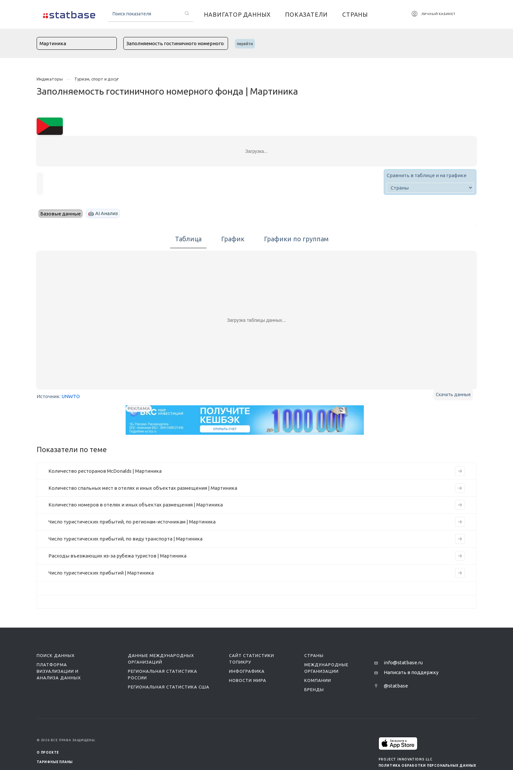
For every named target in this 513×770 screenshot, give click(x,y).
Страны (314, 655)
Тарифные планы (55, 762)
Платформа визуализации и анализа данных (59, 671)
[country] (430, 188)
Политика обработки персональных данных (427, 765)
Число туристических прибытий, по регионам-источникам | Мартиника (132, 521)
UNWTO (71, 396)
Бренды (314, 689)
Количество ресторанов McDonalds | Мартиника (105, 471)
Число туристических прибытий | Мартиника (101, 573)
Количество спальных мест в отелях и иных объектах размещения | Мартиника (142, 488)
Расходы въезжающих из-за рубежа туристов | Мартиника (117, 556)
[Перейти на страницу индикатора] (460, 471)
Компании (317, 680)
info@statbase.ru (403, 662)
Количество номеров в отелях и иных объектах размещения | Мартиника (135, 504)
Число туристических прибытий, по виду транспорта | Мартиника (125, 538)
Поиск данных (56, 655)
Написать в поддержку (411, 672)
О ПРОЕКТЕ (48, 752)
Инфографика (247, 671)
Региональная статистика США (168, 687)
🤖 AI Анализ (103, 213)
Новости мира (247, 680)
